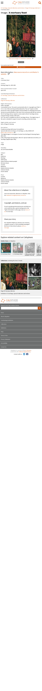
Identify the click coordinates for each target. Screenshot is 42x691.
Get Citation (21, 62)
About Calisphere (5, 316)
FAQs (2, 332)
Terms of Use (4, 335)
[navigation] (2, 3)
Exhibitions (3, 328)
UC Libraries (28, 350)
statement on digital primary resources (16, 195)
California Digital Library (25, 352)
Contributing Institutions (7, 320)
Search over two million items (10, 305)
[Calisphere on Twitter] (24, 354)
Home (2, 313)
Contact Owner (21, 67)
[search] (40, 3)
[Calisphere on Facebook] (27, 354)
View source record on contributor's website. (20, 73)
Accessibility (4, 343)
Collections (3, 324)
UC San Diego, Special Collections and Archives (13, 8)
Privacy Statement (5, 339)
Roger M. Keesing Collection (33, 8)
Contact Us (3, 347)
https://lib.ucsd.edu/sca (7, 132)
